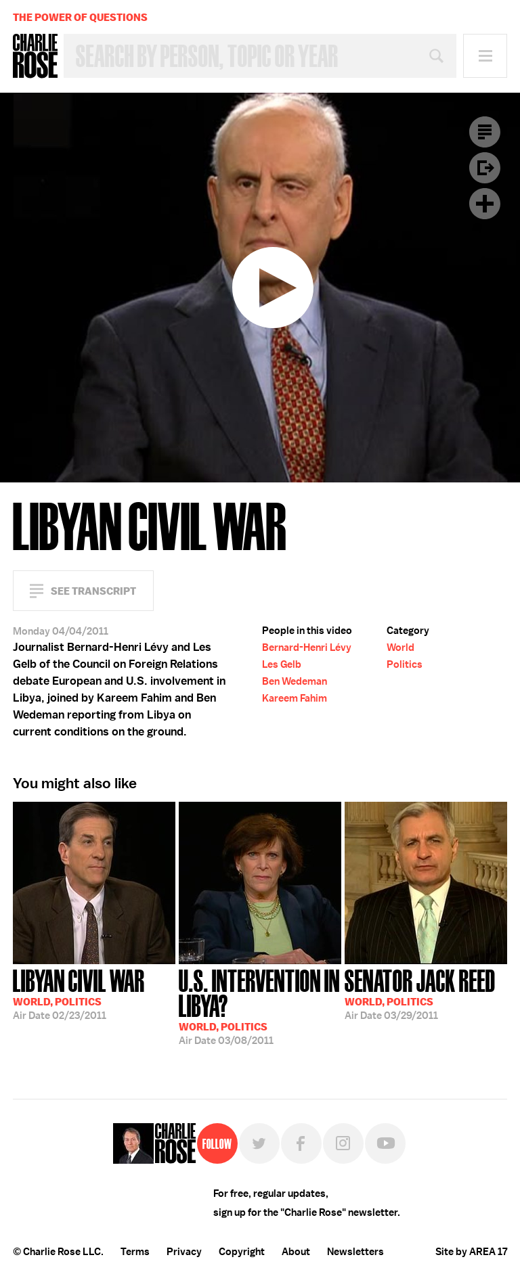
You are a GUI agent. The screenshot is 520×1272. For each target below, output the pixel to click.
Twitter (259, 1143)
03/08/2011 (260, 1005)
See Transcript (93, 591)
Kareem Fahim (294, 698)
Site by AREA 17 (471, 1251)
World (400, 647)
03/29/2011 (420, 993)
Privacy (184, 1251)
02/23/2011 (79, 993)
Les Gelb (281, 664)
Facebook (301, 1143)
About (296, 1251)
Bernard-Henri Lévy (306, 647)
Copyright (242, 1251)
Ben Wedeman (294, 681)
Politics (404, 664)
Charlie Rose (35, 56)
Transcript (484, 131)
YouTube (385, 1143)
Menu (485, 56)
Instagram (343, 1143)
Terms (135, 1251)
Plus (484, 203)
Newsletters (355, 1251)
